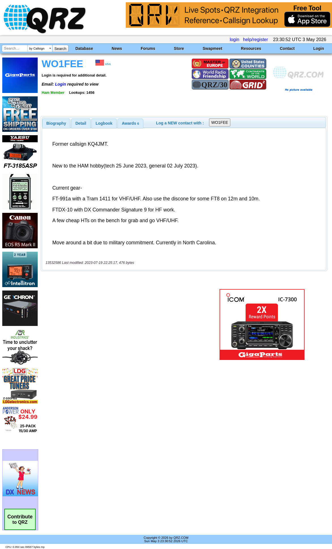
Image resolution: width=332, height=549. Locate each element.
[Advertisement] (123, 324)
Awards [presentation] (130, 123)
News (117, 48)
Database (84, 48)
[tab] (56, 123)
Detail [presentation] (80, 123)
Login (318, 48)
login (234, 39)
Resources (251, 48)
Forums (148, 48)
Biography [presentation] (56, 123)
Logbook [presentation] (104, 123)
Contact (287, 48)
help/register (255, 39)
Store (179, 48)
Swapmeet (212, 48)
